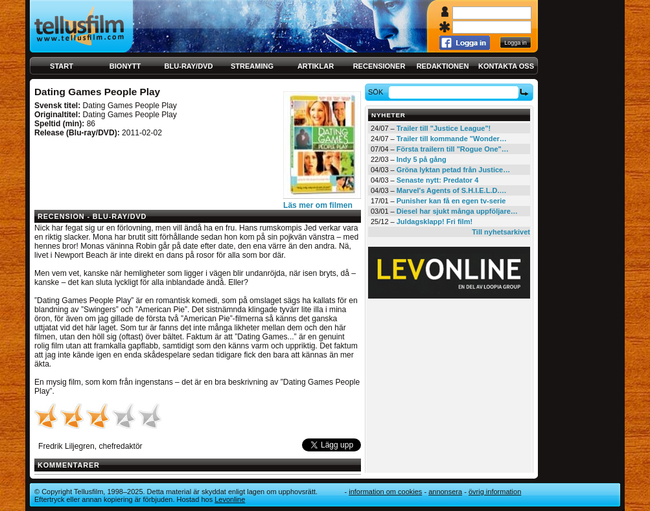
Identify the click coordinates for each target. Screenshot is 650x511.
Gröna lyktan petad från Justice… (453, 170)
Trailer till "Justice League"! (444, 128)
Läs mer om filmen (318, 205)
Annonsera (445, 491)
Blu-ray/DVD (189, 66)
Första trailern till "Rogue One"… (453, 149)
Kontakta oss (506, 66)
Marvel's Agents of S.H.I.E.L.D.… (452, 190)
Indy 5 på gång (422, 159)
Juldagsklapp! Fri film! (434, 221)
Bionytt (125, 66)
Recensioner (379, 66)
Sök (377, 92)
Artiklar (315, 66)
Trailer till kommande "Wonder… (452, 138)
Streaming (252, 66)
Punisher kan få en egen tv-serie (451, 201)
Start (61, 66)
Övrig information (495, 491)
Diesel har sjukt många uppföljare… (457, 211)
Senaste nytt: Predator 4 (438, 180)
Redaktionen (443, 66)
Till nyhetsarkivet (501, 232)
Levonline (230, 499)
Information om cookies (385, 491)
